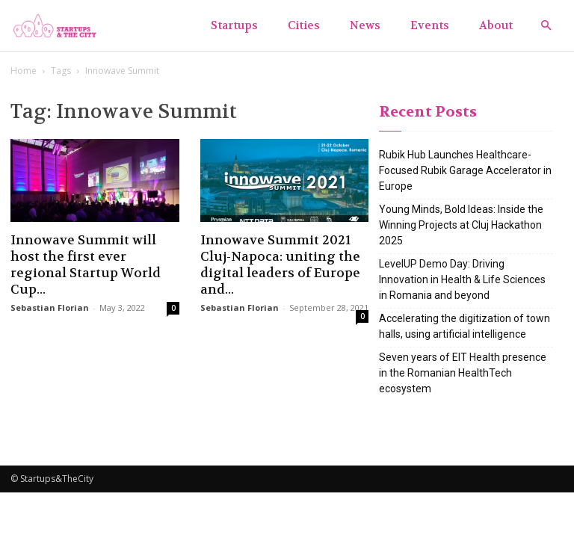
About (496, 25)
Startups (234, 25)
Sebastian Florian (49, 307)
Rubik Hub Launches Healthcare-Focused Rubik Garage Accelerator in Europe (465, 170)
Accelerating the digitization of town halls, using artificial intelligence (464, 326)
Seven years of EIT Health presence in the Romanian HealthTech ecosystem (462, 373)
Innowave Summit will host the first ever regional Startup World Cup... (85, 264)
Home (23, 70)
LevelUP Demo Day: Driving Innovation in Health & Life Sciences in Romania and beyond (462, 279)
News (365, 25)
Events (429, 25)
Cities (304, 25)
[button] (546, 26)
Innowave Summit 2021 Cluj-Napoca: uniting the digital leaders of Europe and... (280, 264)
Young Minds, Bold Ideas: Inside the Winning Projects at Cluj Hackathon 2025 (461, 225)
